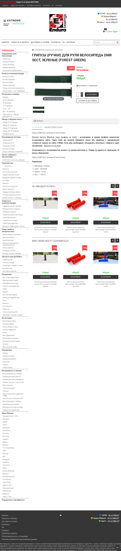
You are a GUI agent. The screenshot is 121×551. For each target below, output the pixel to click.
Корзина (59, 5)
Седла (5, 289)
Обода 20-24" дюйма (10, 122)
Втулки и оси (7, 268)
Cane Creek (6, 482)
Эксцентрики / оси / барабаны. (14, 91)
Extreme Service (114, 550)
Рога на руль (7, 306)
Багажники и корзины (11, 338)
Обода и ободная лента (12, 119)
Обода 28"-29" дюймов (11, 131)
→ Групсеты (7, 166)
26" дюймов (7, 103)
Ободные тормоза (9, 212)
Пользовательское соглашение (15, 536)
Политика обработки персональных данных (19, 539)
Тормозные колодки (10, 220)
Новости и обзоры (18, 5)
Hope (4, 468)
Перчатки (6, 362)
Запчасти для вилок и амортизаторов (11, 244)
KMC (4, 451)
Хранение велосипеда (11, 404)
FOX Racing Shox (9, 477)
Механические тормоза (11, 209)
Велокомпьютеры (9, 321)
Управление (7, 274)
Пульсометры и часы (10, 327)
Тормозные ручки (9, 217)
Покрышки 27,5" (8, 143)
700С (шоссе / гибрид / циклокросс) (11, 115)
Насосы (6, 391)
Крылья (5, 344)
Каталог (6, 5)
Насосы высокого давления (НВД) (13, 395)
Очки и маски (7, 367)
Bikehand (6, 494)
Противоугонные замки (11, 341)
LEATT (5, 425)
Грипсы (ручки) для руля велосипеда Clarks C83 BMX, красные (75, 230)
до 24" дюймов (8, 100)
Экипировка (7, 350)
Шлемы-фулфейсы (9, 359)
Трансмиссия (7, 163)
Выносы (6, 303)
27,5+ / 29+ (6, 109)
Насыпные (6, 59)
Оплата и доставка (87, 101)
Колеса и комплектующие (13, 73)
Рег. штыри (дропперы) (11, 277)
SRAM (5, 422)
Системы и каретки (9, 271)
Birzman (6, 454)
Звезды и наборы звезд (11, 192)
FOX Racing (7, 479)
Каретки (6, 183)
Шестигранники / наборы (12, 401)
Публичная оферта (9, 533)
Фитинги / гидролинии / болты (14, 226)
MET (4, 456)
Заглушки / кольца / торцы (12, 315)
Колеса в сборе (8, 76)
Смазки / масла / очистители (13, 382)
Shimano (6, 419)
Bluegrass (6, 459)
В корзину (92, 95)
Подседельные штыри (10, 283)
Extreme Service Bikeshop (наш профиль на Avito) (54, 137)
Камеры (5, 97)
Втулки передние (9, 79)
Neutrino (6, 474)
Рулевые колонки (9, 251)
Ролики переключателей (11, 195)
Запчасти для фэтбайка (12, 257)
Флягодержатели (9, 335)
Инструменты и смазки (12, 371)
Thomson (6, 465)
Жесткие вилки (8, 237)
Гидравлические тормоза (12, 206)
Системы (6, 180)
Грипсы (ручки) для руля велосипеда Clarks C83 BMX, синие (106, 230)
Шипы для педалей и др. (11, 297)
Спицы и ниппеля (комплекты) (14, 88)
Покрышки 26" (8, 140)
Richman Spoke (8, 488)
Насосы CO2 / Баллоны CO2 (13, 398)
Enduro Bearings (8, 65)
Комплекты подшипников (12, 70)
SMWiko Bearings (9, 67)
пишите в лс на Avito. (52, 146)
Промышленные (8, 62)
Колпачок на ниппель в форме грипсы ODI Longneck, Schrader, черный (45, 230)
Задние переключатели (11, 175)
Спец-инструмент (9, 388)
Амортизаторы (8, 240)
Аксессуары (7, 318)
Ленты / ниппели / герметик (13, 151)
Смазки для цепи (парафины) (13, 379)
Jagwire (5, 439)
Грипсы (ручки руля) (10, 312)
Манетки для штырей (10, 280)
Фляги (5, 332)
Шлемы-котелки (8, 356)
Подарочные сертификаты (13, 500)
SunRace (6, 462)
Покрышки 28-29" (9, 146)
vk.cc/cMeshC (111, 19)
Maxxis (5, 442)
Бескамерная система (11, 137)
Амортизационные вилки (12, 234)
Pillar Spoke (7, 491)
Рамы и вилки (8, 260)
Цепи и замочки (8, 189)
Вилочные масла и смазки (12, 374)
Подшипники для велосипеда (9, 55)
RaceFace (6, 428)
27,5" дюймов (7, 106)
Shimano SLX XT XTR (10, 416)
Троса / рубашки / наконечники (9, 156)
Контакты (46, 5)
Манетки (6, 169)
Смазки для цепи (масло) (12, 376)
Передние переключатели (12, 178)
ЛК (53, 5)
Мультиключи (8, 385)
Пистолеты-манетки (10, 172)
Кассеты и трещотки (10, 186)
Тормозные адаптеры (10, 223)
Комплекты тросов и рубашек (13, 160)
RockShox (6, 430)
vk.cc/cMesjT (112, 14)
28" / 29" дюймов (9, 111)
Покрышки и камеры (11, 94)
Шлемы (5, 353)
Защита (5, 365)
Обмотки (6, 309)
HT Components (8, 448)
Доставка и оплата (34, 5)
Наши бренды (8, 413)
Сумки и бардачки (9, 330)
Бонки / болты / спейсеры (12, 198)
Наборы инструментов (11, 410)
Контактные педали (10, 295)
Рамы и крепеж (8, 248)
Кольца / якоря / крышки (12, 253)
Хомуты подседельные (11, 286)
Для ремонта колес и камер (13, 407)
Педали (5, 292)
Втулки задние (8, 82)
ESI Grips (6, 433)
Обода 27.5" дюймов (10, 128)
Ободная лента (8, 134)
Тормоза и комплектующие (9, 202)
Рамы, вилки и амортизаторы (8, 230)
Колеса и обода (8, 149)
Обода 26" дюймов (9, 125)
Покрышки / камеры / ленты (13, 265)
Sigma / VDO (7, 485)
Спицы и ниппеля (9, 85)
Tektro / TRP (7, 497)
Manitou (5, 445)
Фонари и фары (8, 324)
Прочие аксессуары (10, 347)
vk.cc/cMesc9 (111, 22)
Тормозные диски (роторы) (13, 215)
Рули (4, 300)
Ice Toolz (6, 436)
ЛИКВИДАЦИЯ (8, 50)
